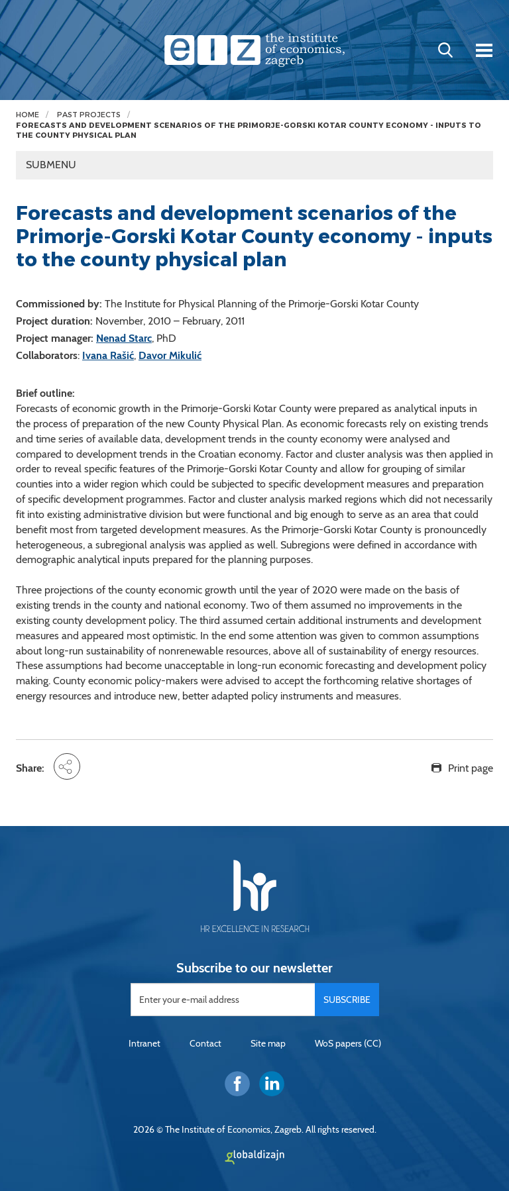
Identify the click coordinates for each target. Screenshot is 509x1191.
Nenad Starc (124, 338)
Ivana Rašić (108, 355)
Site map (268, 1043)
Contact (205, 1043)
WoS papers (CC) (348, 1043)
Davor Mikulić (170, 355)
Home (27, 115)
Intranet (144, 1043)
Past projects (89, 115)
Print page (470, 768)
